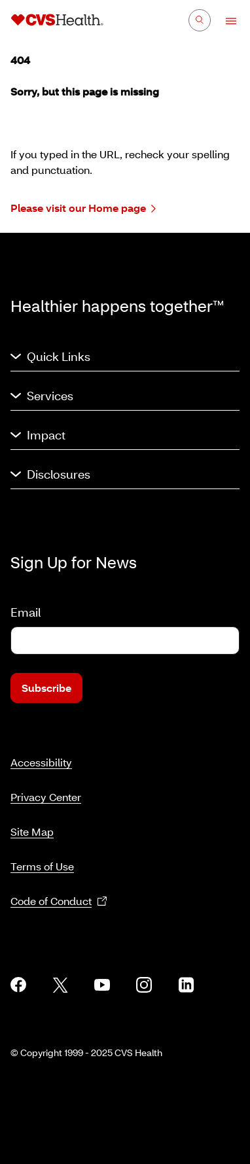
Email (25, 612)
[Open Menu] (225, 21)
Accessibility (41, 762)
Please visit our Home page (83, 208)
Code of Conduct (58, 901)
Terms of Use (42, 866)
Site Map (32, 831)
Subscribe (46, 687)
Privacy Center (45, 797)
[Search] (199, 20)
